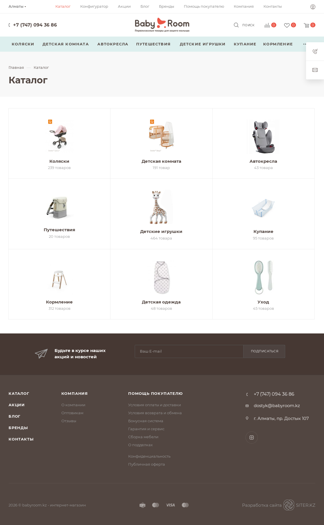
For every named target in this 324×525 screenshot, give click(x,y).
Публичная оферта (146, 464)
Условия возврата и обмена (155, 413)
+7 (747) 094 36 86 (35, 25)
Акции (17, 405)
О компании (73, 405)
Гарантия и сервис (146, 429)
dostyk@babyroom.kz (277, 405)
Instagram (251, 437)
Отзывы (68, 421)
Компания (74, 393)
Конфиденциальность (149, 456)
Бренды (18, 427)
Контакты (21, 439)
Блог (15, 416)
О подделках (140, 444)
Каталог (19, 393)
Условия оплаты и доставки (154, 405)
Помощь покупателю (155, 393)
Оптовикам (72, 413)
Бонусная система (145, 421)
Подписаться (265, 351)
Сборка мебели (143, 437)
